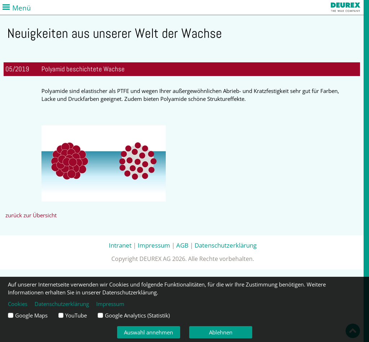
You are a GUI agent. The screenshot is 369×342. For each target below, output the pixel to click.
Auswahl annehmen (148, 332)
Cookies (17, 303)
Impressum (154, 245)
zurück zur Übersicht (31, 215)
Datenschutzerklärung (226, 245)
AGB (182, 245)
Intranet (120, 245)
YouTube (76, 315)
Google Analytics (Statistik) (137, 315)
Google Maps (31, 315)
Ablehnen (220, 332)
